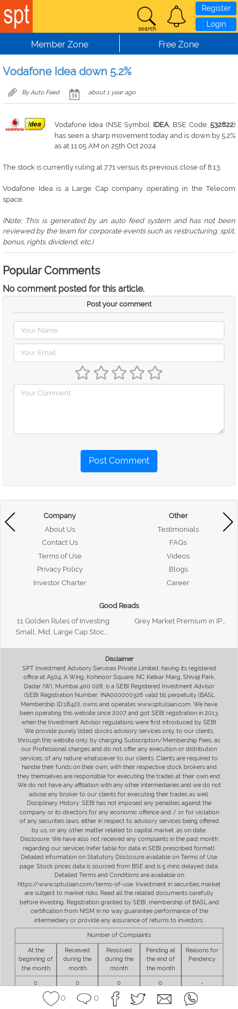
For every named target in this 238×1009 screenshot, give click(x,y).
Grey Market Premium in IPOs (183, 621)
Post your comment (119, 304)
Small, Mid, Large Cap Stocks (63, 632)
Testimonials (178, 529)
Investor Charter (60, 583)
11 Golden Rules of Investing (63, 621)
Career (178, 583)
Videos (178, 556)
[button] (176, 16)
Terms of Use (60, 556)
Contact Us (60, 542)
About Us (60, 529)
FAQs (178, 542)
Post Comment (119, 460)
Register (216, 8)
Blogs (178, 569)
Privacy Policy (60, 569)
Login (216, 24)
